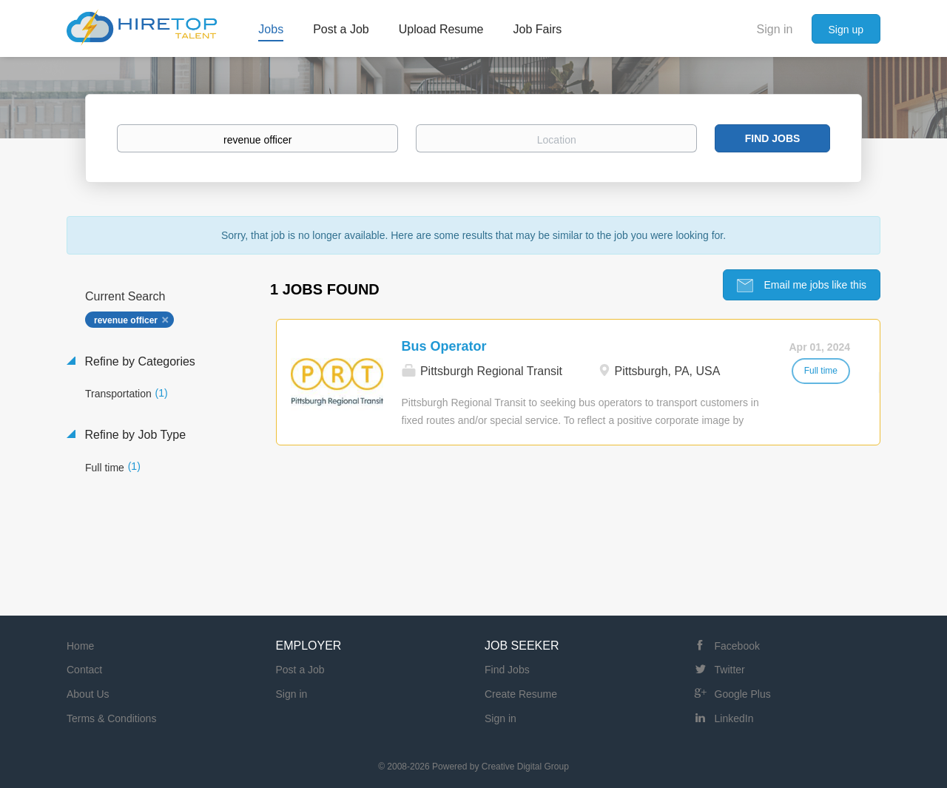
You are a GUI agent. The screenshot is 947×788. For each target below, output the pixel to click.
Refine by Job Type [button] (133, 434)
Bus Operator (444, 346)
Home (80, 646)
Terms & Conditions (111, 718)
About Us (88, 694)
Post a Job (300, 670)
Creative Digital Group (525, 766)
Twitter (730, 670)
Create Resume (521, 694)
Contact (84, 670)
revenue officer (126, 320)
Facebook (737, 646)
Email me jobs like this (813, 285)
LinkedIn (734, 718)
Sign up (846, 30)
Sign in (775, 29)
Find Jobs (773, 138)
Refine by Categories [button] (138, 361)
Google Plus (743, 694)
